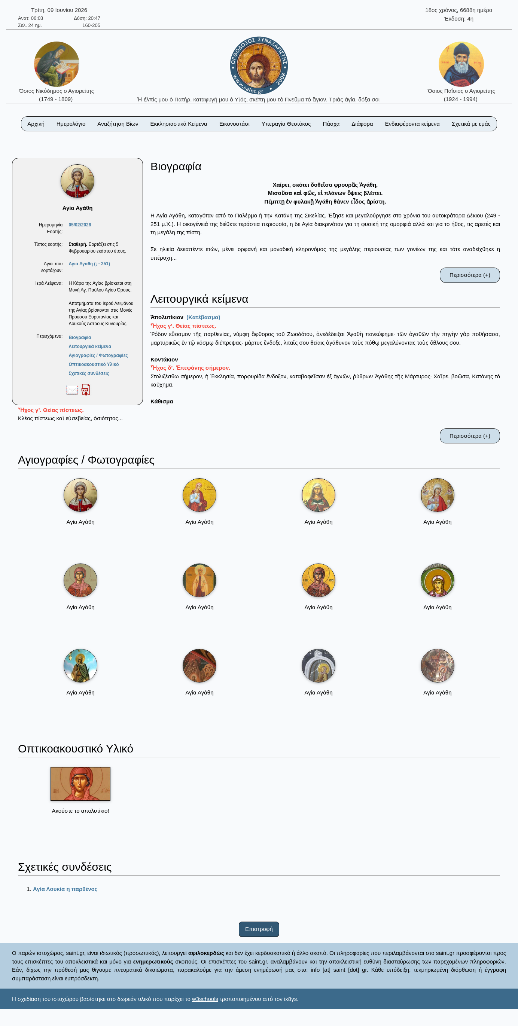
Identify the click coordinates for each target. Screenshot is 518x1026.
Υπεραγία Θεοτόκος (286, 123)
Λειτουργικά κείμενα (89, 346)
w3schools (205, 999)
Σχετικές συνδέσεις (88, 373)
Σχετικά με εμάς (471, 123)
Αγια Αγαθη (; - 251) (89, 263)
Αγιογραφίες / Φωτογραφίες (98, 355)
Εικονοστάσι (234, 123)
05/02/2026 (79, 225)
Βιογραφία (79, 337)
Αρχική (36, 123)
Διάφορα (362, 123)
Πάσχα (331, 123)
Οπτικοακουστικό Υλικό (93, 364)
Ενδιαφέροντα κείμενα (412, 123)
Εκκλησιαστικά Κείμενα (178, 123)
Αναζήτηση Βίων (117, 123)
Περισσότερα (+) (470, 275)
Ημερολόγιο (71, 123)
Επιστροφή (259, 929)
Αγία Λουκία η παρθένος (65, 889)
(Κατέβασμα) (203, 317)
